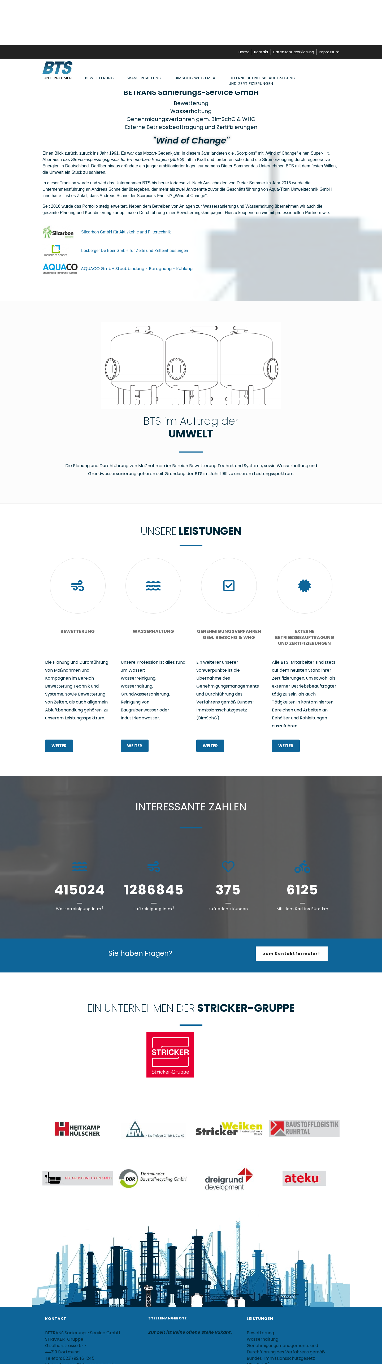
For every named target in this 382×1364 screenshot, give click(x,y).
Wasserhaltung (144, 78)
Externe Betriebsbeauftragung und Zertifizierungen (262, 80)
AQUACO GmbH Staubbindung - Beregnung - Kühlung (137, 269)
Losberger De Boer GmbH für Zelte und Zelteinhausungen (134, 250)
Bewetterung (99, 78)
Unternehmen (58, 78)
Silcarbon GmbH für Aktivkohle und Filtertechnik (126, 231)
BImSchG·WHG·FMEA (195, 78)
